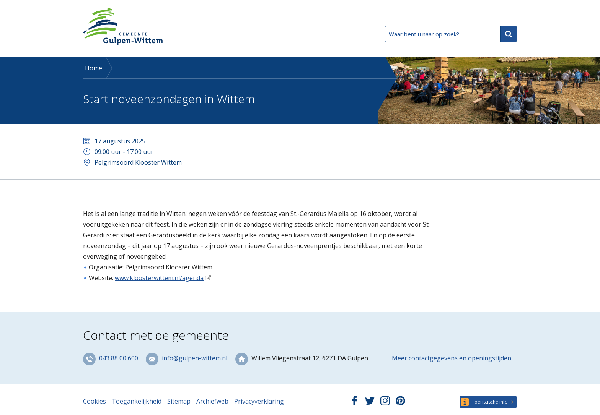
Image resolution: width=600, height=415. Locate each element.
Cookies (94, 401)
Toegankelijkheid (136, 401)
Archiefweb (212, 401)
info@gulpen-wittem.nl (194, 358)
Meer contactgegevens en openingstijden (451, 358)
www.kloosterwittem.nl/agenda (159, 278)
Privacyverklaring (259, 401)
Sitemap (179, 401)
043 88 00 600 (118, 358)
